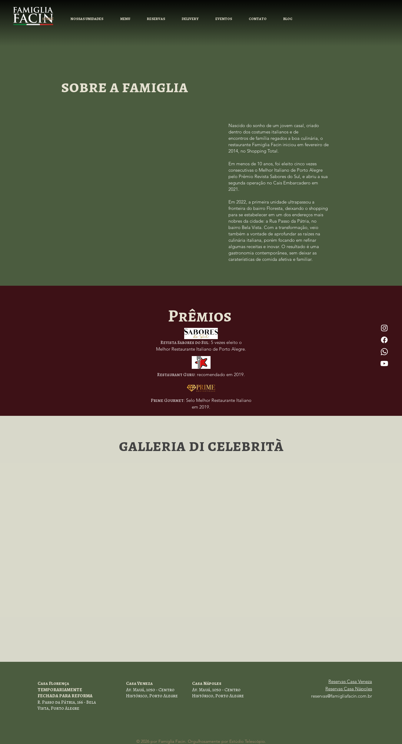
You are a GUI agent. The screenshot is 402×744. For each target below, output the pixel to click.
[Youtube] (384, 363)
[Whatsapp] (384, 351)
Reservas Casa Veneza (350, 681)
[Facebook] (384, 339)
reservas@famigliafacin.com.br (341, 696)
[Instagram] (384, 328)
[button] (155, 19)
